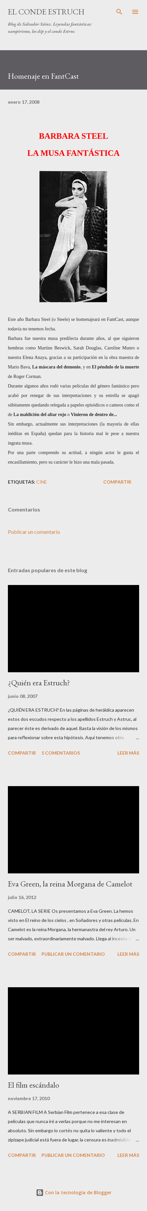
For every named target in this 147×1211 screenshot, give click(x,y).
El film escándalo (33, 1085)
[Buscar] (119, 12)
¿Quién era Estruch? (39, 683)
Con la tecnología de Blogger (73, 1192)
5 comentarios (60, 753)
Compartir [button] (117, 482)
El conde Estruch (46, 12)
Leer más (128, 753)
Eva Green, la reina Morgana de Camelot (70, 884)
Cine (41, 482)
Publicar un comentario (34, 532)
